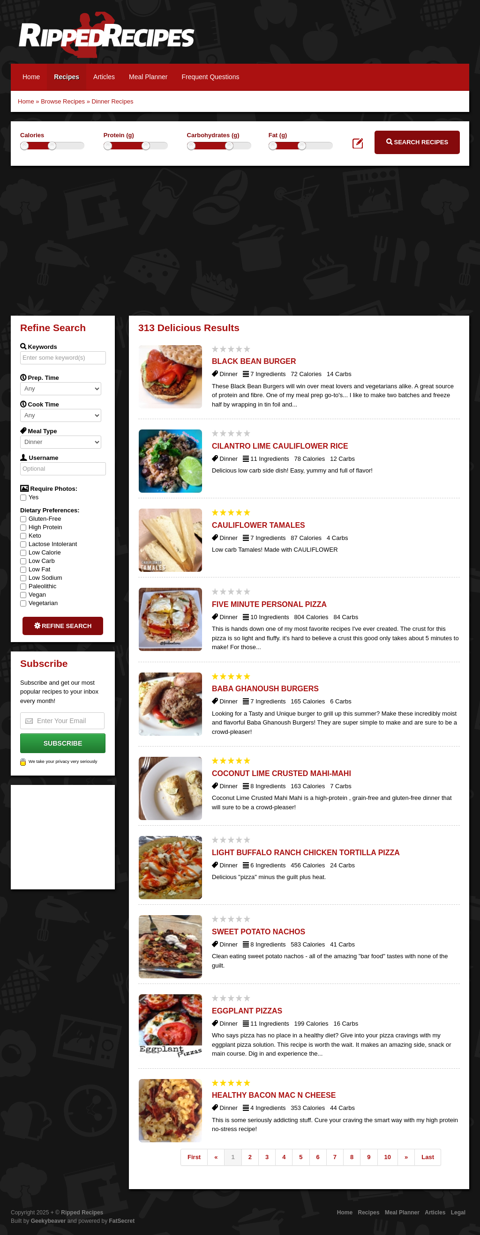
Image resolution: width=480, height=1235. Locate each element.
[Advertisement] (240, 240)
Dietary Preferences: (49, 510)
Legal (458, 1212)
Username (39, 457)
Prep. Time (39, 377)
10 (387, 1157)
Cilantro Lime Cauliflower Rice (280, 446)
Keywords (38, 346)
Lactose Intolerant (48, 543)
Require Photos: (48, 488)
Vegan (33, 594)
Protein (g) (119, 135)
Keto (30, 535)
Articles (104, 77)
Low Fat (35, 569)
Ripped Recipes (106, 40)
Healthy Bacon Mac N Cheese (274, 1095)
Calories (32, 135)
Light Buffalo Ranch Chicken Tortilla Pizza (306, 853)
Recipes (66, 77)
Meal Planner (148, 77)
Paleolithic (38, 586)
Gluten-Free (40, 518)
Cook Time (39, 404)
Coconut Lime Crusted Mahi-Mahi (281, 773)
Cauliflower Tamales (258, 525)
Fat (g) (278, 135)
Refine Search (63, 625)
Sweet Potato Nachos (258, 932)
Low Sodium (41, 577)
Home (31, 77)
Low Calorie (40, 552)
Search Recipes (417, 142)
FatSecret (122, 1221)
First (194, 1157)
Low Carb (37, 560)
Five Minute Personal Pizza (269, 604)
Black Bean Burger (254, 361)
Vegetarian (39, 602)
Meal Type (38, 431)
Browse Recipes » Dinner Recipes (87, 101)
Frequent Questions (210, 77)
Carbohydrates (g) (213, 135)
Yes (29, 497)
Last (427, 1157)
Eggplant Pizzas (247, 1011)
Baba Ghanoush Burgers (265, 689)
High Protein (41, 527)
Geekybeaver (48, 1221)
